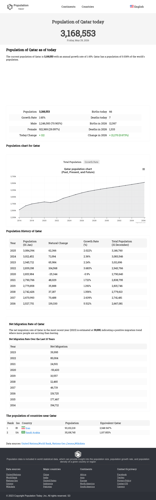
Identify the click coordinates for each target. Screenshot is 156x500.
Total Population (72, 161)
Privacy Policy (124, 480)
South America (87, 486)
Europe (83, 480)
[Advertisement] (78, 83)
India (45, 477)
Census (70, 443)
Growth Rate (91, 161)
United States (49, 480)
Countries (88, 6)
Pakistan (47, 486)
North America (87, 483)
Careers (121, 486)
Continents (68, 6)
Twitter (120, 477)
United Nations (29, 443)
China (46, 474)
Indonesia (48, 483)
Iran (25, 428)
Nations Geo (59, 443)
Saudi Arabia (30, 432)
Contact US (122, 483)
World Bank (44, 443)
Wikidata (80, 443)
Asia (82, 477)
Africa (83, 474)
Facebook (122, 474)
